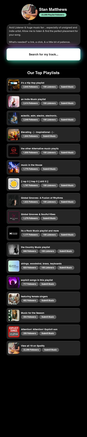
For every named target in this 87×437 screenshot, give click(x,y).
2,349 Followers (30, 119)
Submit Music (67, 86)
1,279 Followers (30, 218)
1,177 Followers (30, 234)
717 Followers (29, 284)
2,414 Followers (30, 103)
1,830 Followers (30, 152)
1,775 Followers (30, 169)
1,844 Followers (30, 136)
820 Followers (29, 267)
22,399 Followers (31, 349)
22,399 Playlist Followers (52, 14)
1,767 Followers (30, 185)
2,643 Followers (30, 86)
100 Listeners (49, 86)
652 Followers (29, 300)
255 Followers (29, 333)
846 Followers (29, 251)
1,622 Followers (30, 201)
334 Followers (29, 317)
